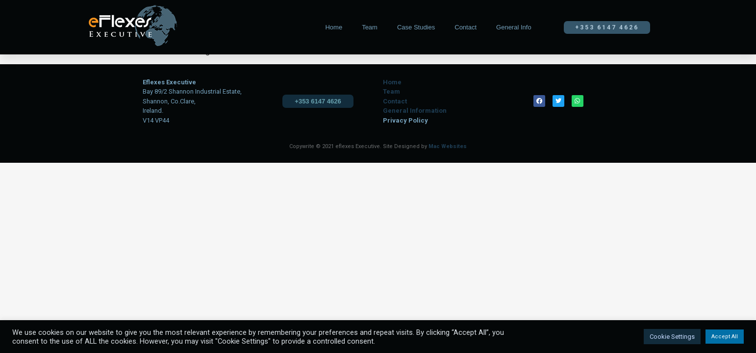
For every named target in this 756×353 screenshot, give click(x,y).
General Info (513, 27)
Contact (465, 27)
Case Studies (416, 27)
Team (370, 27)
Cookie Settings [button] (672, 336)
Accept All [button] (724, 336)
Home (333, 27)
